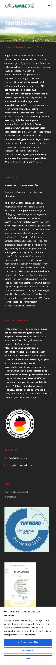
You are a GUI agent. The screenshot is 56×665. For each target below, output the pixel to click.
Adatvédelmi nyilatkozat (16, 492)
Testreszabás (28, 650)
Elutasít (28, 658)
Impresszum (10, 497)
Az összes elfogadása (28, 642)
